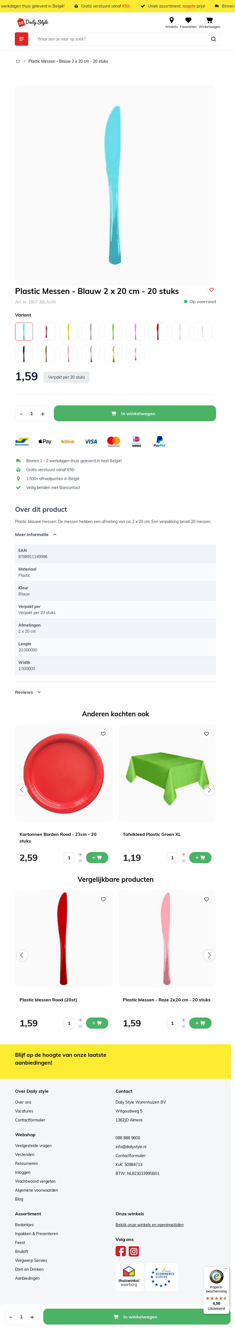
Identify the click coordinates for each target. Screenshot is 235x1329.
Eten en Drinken (29, 1269)
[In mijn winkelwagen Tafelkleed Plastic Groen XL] (200, 857)
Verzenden (24, 1154)
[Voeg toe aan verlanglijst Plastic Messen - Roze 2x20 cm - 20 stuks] (207, 899)
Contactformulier (30, 1120)
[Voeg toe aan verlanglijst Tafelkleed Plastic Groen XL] (207, 734)
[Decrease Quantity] (21, 413)
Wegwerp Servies (31, 1260)
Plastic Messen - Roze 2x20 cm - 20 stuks (166, 999)
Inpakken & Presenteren (36, 1233)
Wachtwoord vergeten (35, 1181)
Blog (19, 1199)
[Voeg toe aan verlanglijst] (211, 289)
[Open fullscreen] (115, 185)
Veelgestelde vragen (33, 1145)
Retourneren (26, 1163)
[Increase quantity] (80, 854)
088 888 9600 (128, 1137)
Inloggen (22, 1172)
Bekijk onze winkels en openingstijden (150, 1224)
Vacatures (24, 1111)
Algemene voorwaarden (36, 1190)
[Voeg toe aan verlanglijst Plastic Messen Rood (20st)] (103, 899)
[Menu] (226, 1270)
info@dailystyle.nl (131, 1146)
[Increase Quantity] (42, 413)
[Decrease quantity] (80, 861)
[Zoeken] (213, 39)
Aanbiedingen (27, 1278)
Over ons (23, 1102)
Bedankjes (24, 1224)
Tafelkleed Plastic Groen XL (152, 834)
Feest (20, 1242)
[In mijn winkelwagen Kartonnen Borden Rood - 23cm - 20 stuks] (97, 857)
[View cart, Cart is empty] (209, 22)
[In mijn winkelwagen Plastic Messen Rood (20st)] (97, 1023)
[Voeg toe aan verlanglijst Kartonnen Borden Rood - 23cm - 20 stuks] (103, 734)
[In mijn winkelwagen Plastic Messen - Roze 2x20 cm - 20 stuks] (200, 1023)
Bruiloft (21, 1251)
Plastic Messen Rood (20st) (48, 999)
